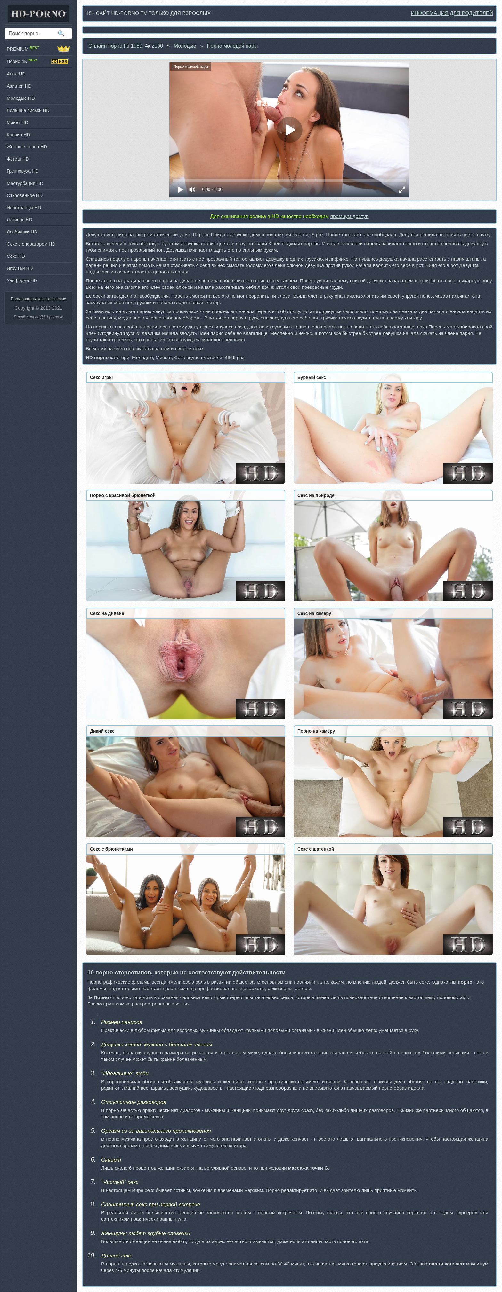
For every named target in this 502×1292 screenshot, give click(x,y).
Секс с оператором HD (31, 244)
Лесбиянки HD (22, 231)
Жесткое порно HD (27, 146)
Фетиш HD (18, 159)
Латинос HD (19, 219)
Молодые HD (21, 98)
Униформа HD (22, 280)
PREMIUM (38, 48)
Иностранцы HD (24, 207)
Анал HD (16, 73)
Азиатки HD (19, 86)
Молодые (185, 46)
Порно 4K (38, 61)
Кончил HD (18, 134)
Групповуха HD (23, 171)
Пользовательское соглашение (38, 299)
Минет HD (17, 122)
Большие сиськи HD (28, 110)
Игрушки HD (20, 268)
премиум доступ (349, 216)
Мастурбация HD (25, 183)
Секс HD (16, 256)
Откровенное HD (25, 195)
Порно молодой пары (232, 46)
